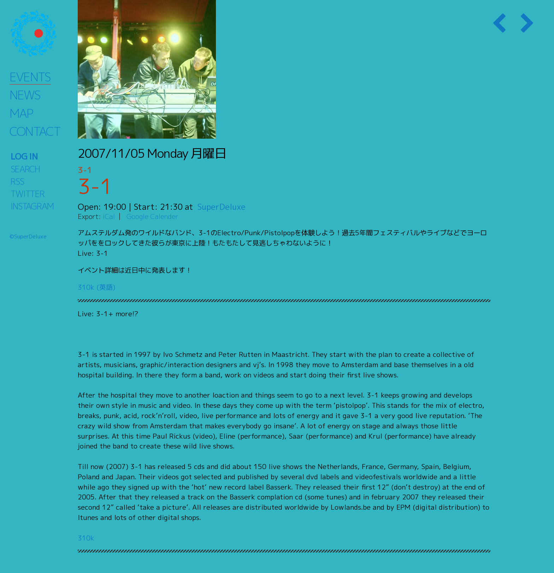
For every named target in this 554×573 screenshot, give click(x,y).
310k (86, 538)
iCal (109, 216)
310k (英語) (96, 287)
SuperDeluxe (222, 206)
